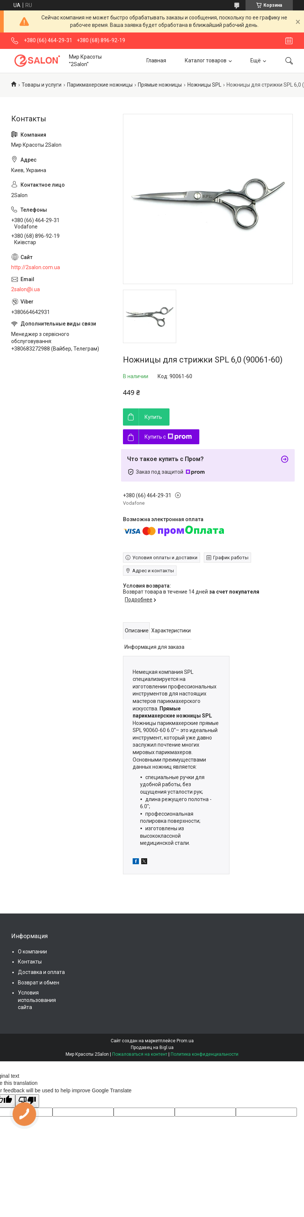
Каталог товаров (206, 60)
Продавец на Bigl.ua (152, 1047)
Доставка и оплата (41, 972)
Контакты (30, 962)
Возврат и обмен (38, 983)
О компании (32, 952)
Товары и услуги (41, 85)
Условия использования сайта (37, 1000)
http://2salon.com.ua (35, 267)
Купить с (168, 436)
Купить (153, 417)
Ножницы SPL (204, 85)
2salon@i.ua (25, 289)
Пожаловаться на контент (139, 1054)
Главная (156, 60)
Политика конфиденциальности (204, 1054)
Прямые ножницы (160, 85)
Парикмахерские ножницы (100, 85)
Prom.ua (185, 1040)
